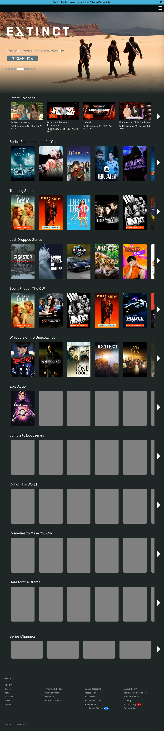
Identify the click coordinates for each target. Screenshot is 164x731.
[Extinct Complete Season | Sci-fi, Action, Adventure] (82, 53)
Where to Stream (52, 693)
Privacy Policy (89, 2)
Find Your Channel (53, 700)
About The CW (130, 689)
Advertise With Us (92, 704)
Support (8, 704)
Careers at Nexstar (132, 696)
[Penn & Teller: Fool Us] (27, 650)
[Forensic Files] (63, 650)
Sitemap (127, 700)
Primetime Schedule (53, 689)
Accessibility (90, 693)
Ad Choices (90, 696)
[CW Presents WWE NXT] (99, 650)
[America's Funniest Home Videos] (135, 650)
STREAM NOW (23, 58)
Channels (9, 700)
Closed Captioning (93, 689)
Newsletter (50, 696)
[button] (159, 116)
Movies (8, 693)
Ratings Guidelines (93, 700)
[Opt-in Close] (161, 2)
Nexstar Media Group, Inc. (135, 693)
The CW (6, 7)
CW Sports (10, 696)
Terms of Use (105, 2)
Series (8, 689)
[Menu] (160, 8)
